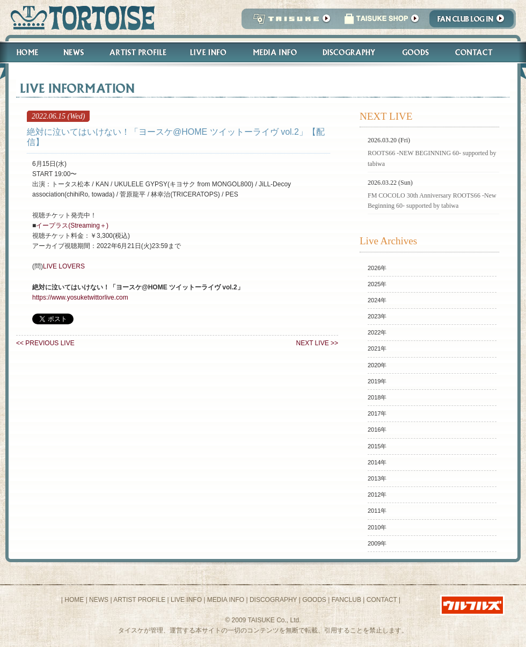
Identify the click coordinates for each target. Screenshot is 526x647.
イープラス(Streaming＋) (72, 225)
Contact (479, 52)
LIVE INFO (186, 600)
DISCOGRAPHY (273, 600)
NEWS (98, 600)
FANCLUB (346, 600)
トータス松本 (79, 17)
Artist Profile (136, 52)
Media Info (275, 52)
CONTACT (382, 600)
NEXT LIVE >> (317, 343)
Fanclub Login (474, 22)
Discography (349, 52)
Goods (417, 52)
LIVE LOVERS (64, 266)
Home (22, 52)
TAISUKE (289, 22)
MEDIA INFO (225, 600)
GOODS (314, 600)
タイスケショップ (381, 22)
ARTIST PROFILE (139, 600)
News (73, 52)
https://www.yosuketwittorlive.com (80, 297)
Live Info (208, 52)
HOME (74, 600)
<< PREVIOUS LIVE (45, 343)
